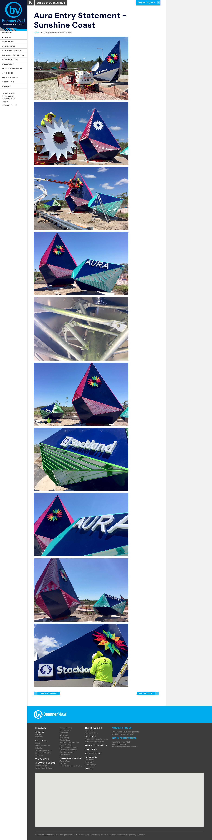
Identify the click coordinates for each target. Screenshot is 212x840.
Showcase (7, 33)
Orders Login (89, 760)
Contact (6, 86)
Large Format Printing (13, 55)
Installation (39, 748)
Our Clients (39, 737)
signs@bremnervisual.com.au (127, 747)
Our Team (38, 734)
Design (37, 743)
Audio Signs (7, 73)
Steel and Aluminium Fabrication (96, 739)
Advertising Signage (11, 51)
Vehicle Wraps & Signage (44, 768)
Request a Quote (10, 77)
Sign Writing (64, 738)
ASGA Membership (9, 105)
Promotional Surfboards (68, 750)
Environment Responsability (8, 97)
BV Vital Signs (8, 46)
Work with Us (8, 93)
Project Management (42, 746)
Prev (49, 693)
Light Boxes (89, 730)
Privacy (80, 835)
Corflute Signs (65, 755)
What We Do (7, 42)
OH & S (5, 102)
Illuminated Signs (10, 60)
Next (145, 693)
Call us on (51, 2)
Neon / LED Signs (91, 733)
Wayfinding (64, 735)
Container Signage (66, 752)
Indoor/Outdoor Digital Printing (71, 766)
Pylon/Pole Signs (66, 745)
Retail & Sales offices (12, 68)
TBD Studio (140, 835)
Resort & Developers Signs (70, 742)
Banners (63, 763)
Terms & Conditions (92, 835)
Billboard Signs (65, 730)
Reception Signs (66, 728)
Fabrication (7, 64)
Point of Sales (65, 740)
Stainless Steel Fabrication (94, 742)
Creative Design (41, 766)
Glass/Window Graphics (68, 747)
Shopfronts (64, 733)
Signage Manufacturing (43, 750)
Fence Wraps (65, 761)
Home (36, 32)
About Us (6, 37)
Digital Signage (90, 765)
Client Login (8, 82)
